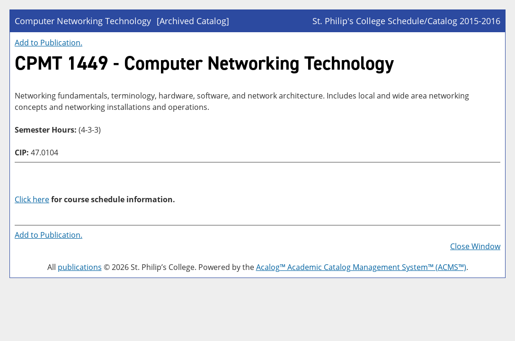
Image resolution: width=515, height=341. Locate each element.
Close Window (475, 246)
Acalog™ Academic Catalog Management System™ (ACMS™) (361, 267)
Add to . (48, 42)
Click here (32, 199)
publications (80, 267)
